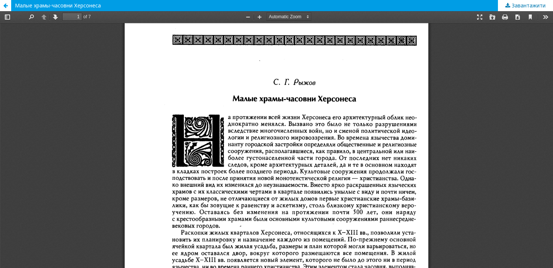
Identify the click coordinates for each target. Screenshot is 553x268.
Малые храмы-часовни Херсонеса (58, 5)
